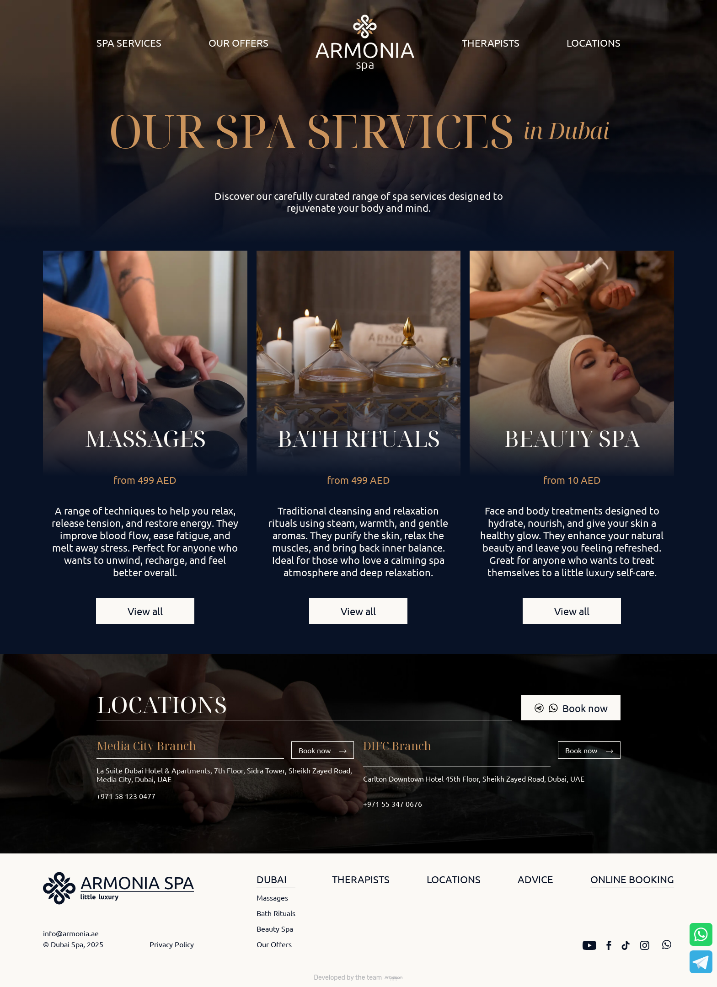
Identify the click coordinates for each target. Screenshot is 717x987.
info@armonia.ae (71, 933)
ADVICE (535, 879)
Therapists (490, 42)
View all (145, 611)
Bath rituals (358, 438)
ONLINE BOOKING (632, 879)
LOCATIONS (454, 879)
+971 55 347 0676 (392, 803)
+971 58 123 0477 (125, 795)
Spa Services (128, 42)
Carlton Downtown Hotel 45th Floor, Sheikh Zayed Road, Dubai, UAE (473, 778)
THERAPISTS (361, 879)
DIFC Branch (397, 745)
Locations (594, 42)
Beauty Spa (572, 438)
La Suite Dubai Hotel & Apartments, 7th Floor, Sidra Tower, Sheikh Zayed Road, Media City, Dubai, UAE (224, 774)
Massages (145, 438)
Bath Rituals (276, 912)
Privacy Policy (172, 944)
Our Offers (238, 42)
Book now (571, 708)
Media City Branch (146, 745)
